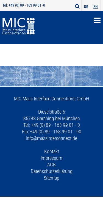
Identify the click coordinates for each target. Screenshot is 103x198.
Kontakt (51, 151)
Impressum (51, 158)
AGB (51, 164)
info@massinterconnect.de (51, 138)
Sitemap (51, 178)
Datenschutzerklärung (52, 171)
